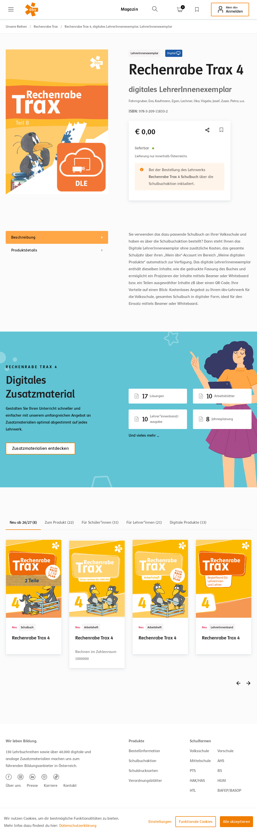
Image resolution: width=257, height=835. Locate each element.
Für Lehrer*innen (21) (144, 522)
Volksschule (199, 751)
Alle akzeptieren (236, 821)
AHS (220, 761)
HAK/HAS (197, 780)
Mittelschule (200, 761)
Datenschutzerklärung (77, 825)
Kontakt (70, 785)
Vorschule (225, 751)
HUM (221, 780)
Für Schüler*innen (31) (100, 522)
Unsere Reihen (16, 26)
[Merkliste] (221, 130)
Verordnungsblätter (145, 780)
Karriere (50, 785)
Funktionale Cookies (195, 821)
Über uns (13, 785)
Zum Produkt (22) (59, 522)
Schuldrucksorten (143, 770)
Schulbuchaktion (142, 761)
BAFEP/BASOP (229, 790)
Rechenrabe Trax (46, 26)
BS (219, 770)
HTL (193, 790)
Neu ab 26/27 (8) (23, 522)
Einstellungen (159, 821)
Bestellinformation (144, 751)
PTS (193, 770)
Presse (32, 785)
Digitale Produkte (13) (188, 522)
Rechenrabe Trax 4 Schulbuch (173, 177)
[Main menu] (11, 9)
